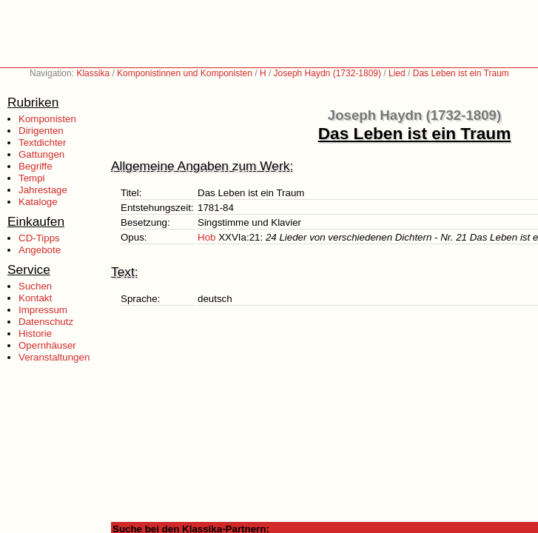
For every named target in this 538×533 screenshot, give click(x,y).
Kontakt (35, 298)
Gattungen (41, 154)
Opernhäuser (47, 345)
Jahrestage (43, 189)
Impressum (43, 309)
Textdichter (42, 142)
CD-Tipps (39, 238)
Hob (206, 237)
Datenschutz (46, 321)
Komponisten (47, 118)
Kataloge (38, 201)
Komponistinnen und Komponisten (184, 73)
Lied (397, 73)
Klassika (93, 73)
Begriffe (36, 166)
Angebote (40, 249)
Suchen (35, 286)
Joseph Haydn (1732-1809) (327, 73)
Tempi (32, 178)
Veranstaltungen (54, 357)
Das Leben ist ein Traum (461, 73)
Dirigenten (41, 130)
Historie (35, 333)
